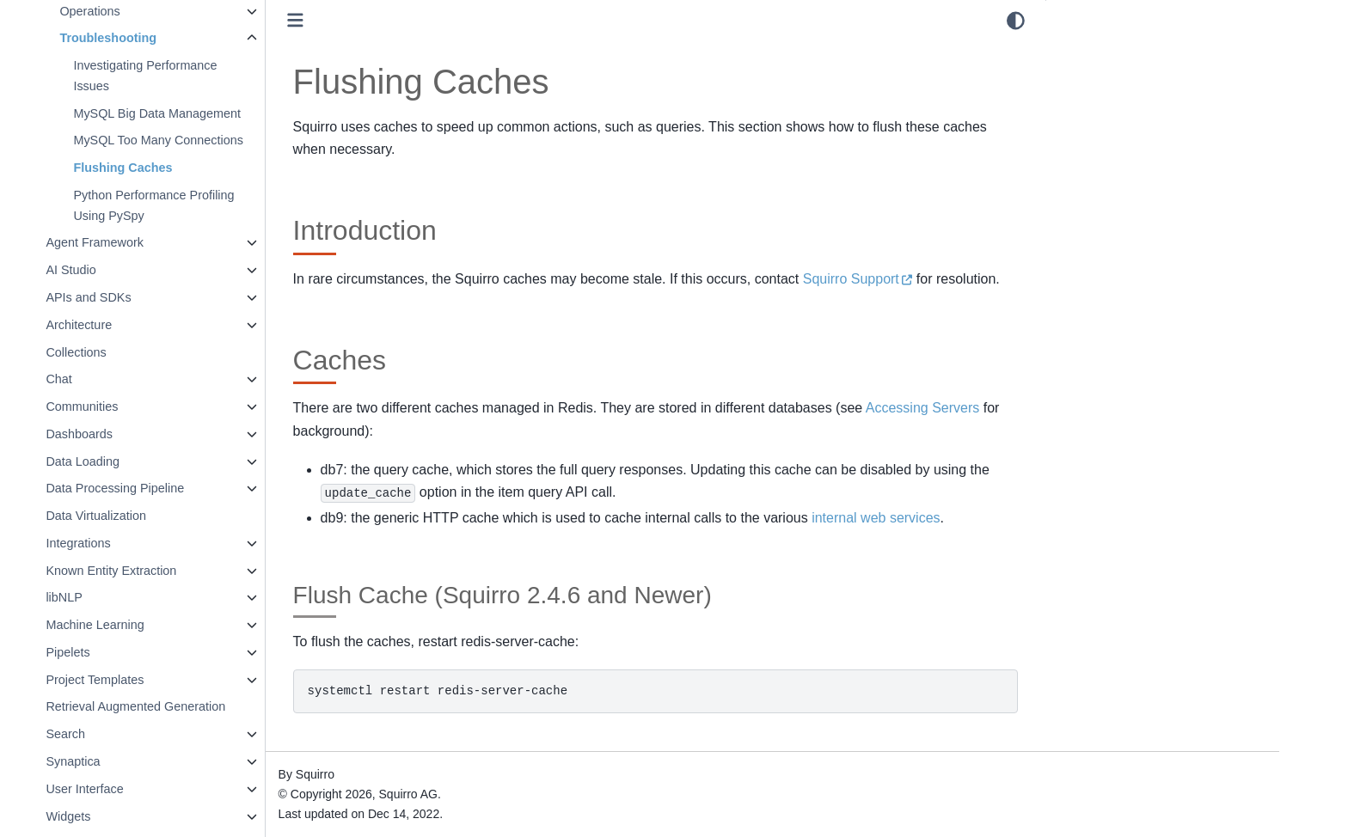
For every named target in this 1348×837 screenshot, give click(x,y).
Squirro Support (897, 279)
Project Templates (140, 680)
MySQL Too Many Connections (204, 140)
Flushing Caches (168, 167)
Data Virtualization (141, 515)
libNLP (109, 597)
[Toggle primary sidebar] (341, 20)
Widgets (113, 816)
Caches (1081, 76)
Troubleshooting (153, 38)
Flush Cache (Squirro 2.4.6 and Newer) (1160, 111)
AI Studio (116, 270)
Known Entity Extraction (156, 570)
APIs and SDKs (133, 297)
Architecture (124, 325)
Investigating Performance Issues (190, 75)
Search (111, 734)
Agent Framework (140, 242)
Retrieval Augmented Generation (181, 706)
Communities (127, 406)
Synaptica (118, 761)
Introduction (1092, 52)
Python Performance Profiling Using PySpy (199, 205)
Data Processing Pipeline (160, 488)
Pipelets (113, 652)
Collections (121, 352)
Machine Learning (140, 625)
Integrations (123, 543)
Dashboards (124, 434)
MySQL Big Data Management (202, 113)
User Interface (129, 789)
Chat (104, 379)
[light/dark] (1016, 20)
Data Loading (128, 461)
